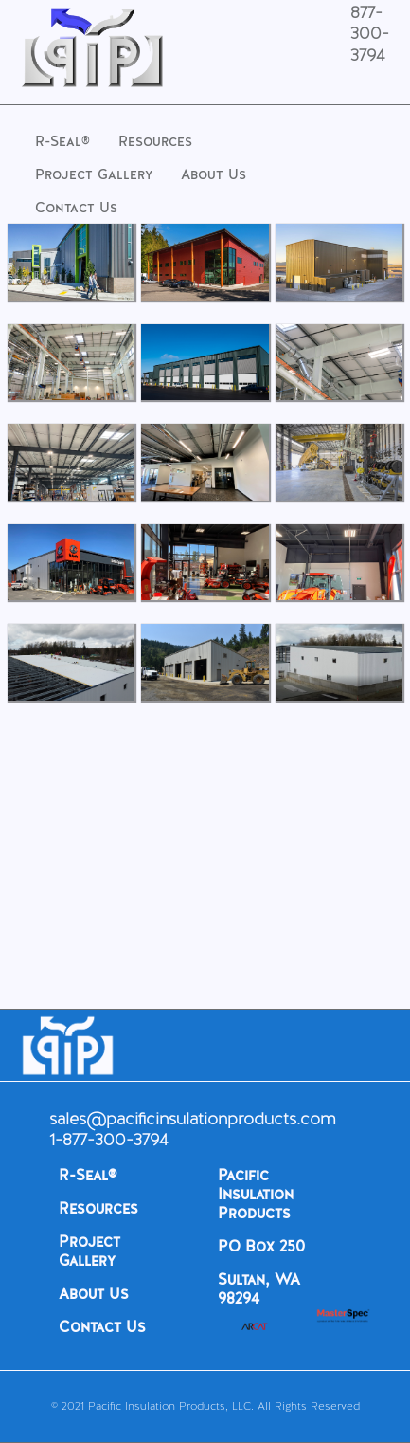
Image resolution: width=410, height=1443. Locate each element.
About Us (213, 174)
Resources (155, 141)
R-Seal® (62, 141)
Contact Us (76, 207)
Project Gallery (93, 174)
